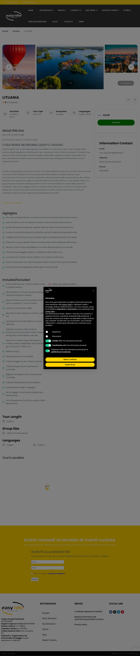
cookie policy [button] (50, 311)
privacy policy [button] (67, 304)
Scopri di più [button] (70, 365)
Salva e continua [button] (69, 359)
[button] (93, 291)
